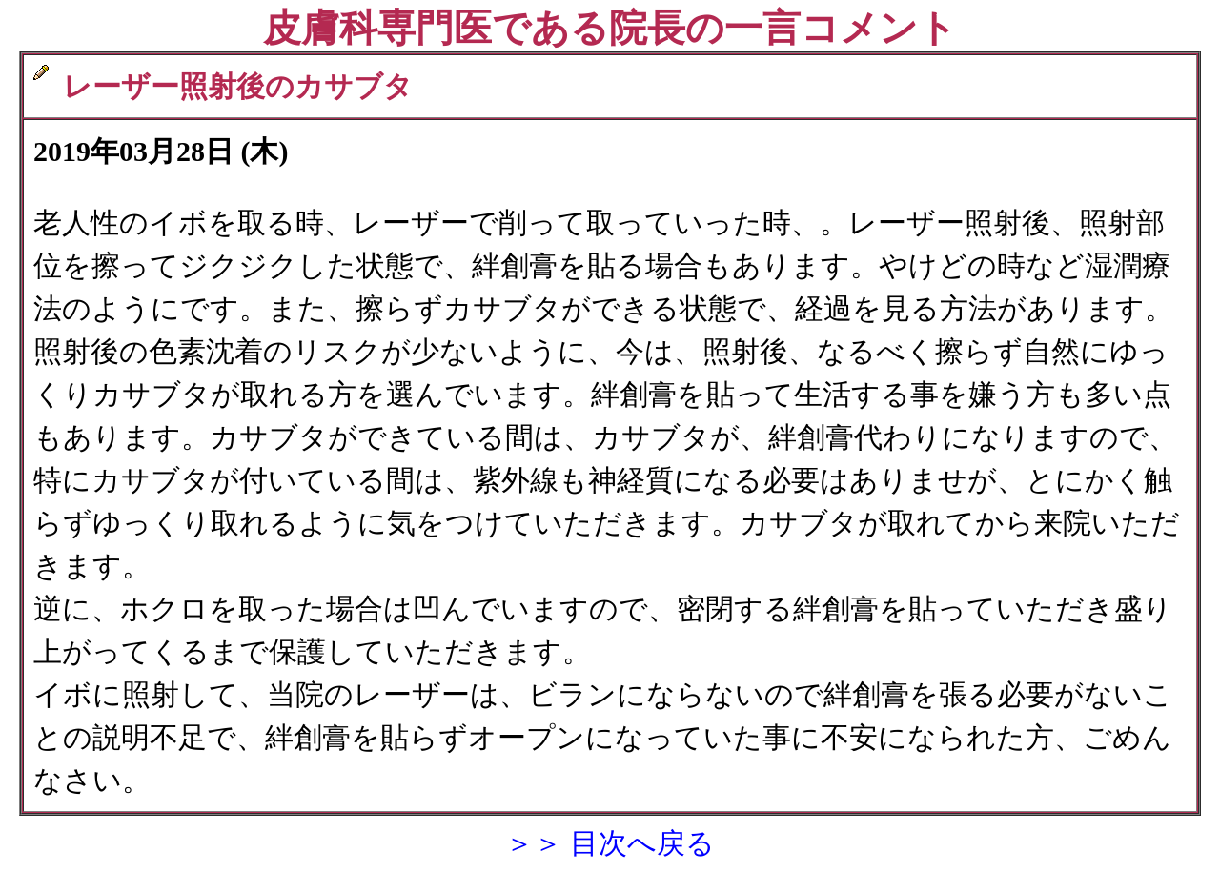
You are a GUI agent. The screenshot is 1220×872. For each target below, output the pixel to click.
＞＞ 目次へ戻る (610, 843)
